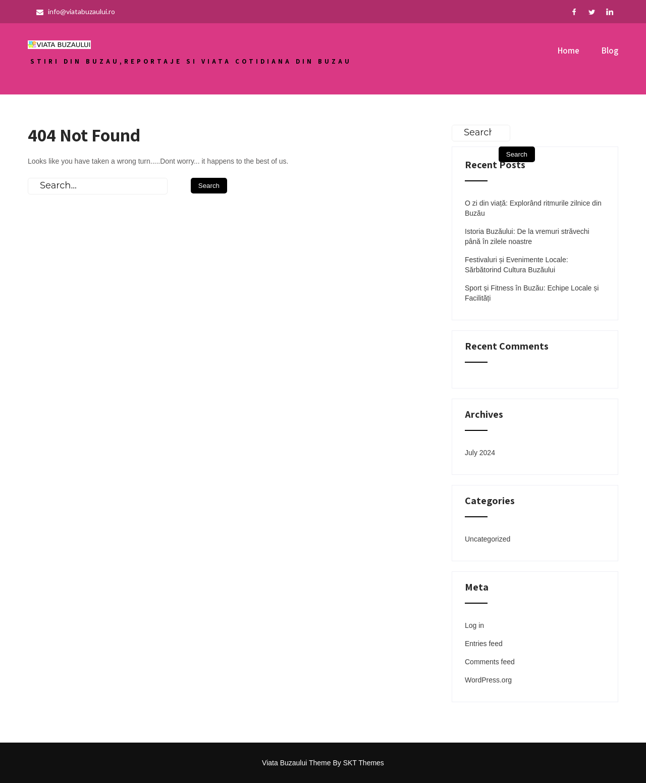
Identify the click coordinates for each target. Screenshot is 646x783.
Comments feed (490, 662)
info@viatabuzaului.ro (75, 11)
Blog (610, 50)
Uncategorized (487, 539)
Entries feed (484, 644)
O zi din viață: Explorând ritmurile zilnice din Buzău (533, 208)
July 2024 (480, 453)
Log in (474, 625)
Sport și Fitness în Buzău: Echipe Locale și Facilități (532, 293)
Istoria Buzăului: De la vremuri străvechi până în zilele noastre (527, 236)
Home (568, 50)
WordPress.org (488, 680)
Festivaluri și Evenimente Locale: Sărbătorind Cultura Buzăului (516, 265)
